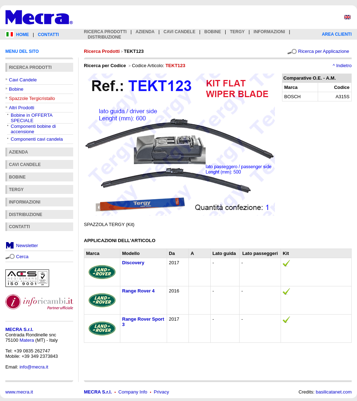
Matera (27, 340)
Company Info (133, 392)
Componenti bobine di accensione (33, 129)
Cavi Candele (23, 79)
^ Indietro (342, 65)
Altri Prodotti (21, 107)
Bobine (16, 89)
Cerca (22, 256)
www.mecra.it (19, 392)
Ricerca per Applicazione (323, 51)
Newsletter (27, 245)
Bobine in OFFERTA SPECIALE (31, 117)
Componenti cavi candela (37, 139)
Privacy (161, 392)
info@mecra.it (34, 367)
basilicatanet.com (334, 392)
